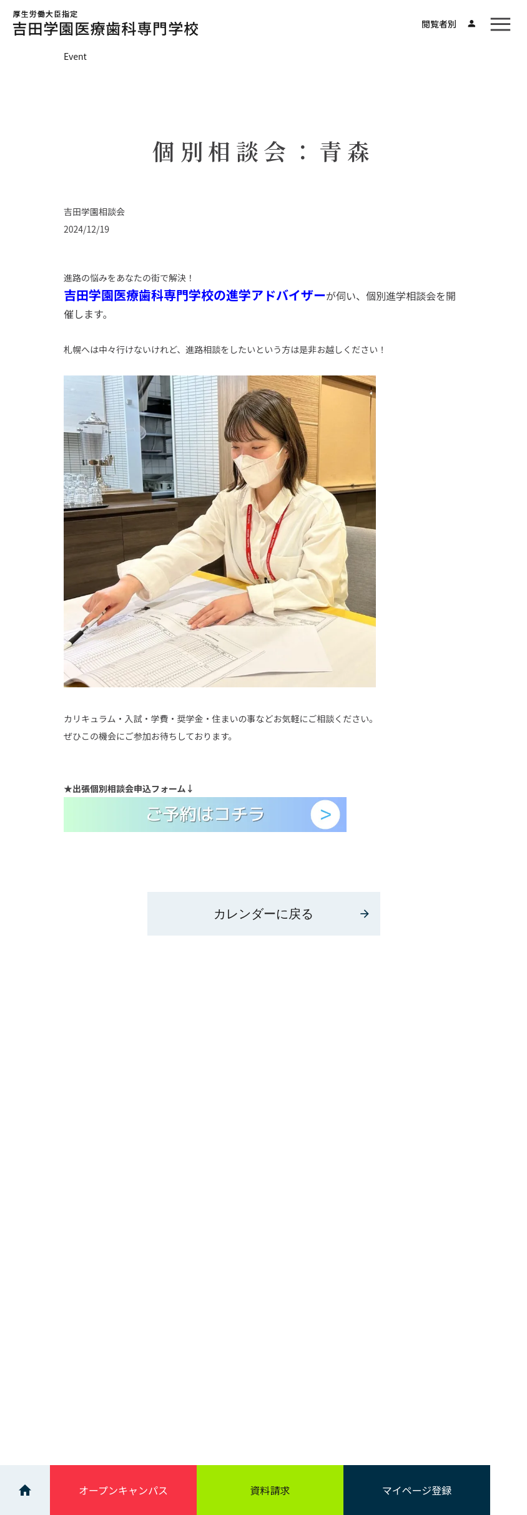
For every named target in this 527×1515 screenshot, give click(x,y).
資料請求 (270, 1490)
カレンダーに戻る (292, 914)
